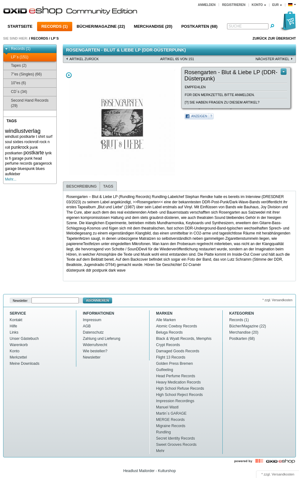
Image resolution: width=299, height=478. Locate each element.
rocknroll (31, 142)
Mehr (160, 451)
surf (49, 136)
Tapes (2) (15, 65)
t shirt (40, 136)
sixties (18, 142)
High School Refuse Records (180, 388)
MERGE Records (170, 420)
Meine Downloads (24, 363)
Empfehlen (195, 87)
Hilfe (13, 326)
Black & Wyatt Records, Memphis (183, 338)
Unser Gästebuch (24, 338)
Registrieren (233, 5)
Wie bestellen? (95, 351)
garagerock (42, 163)
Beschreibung (81, 186)
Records (39, 38)
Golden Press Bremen (174, 363)
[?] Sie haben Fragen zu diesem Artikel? (222, 102)
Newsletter (20, 300)
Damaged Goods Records (177, 351)
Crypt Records (168, 345)
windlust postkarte (20, 136)
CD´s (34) (16, 91)
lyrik (48, 153)
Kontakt (16, 320)
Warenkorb (19, 345)
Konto (14, 351)
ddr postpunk (96, 270)
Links (14, 332)
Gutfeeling (164, 370)
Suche (235, 26)
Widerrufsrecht (95, 345)
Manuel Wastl (167, 407)
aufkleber (12, 174)
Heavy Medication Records (178, 382)
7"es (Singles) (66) (23, 74)
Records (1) (54, 26)
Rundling (163, 432)
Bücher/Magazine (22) (101, 26)
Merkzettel (18, 357)
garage (11, 169)
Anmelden (207, 5)
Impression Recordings (175, 401)
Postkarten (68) (199, 26)
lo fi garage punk (19, 158)
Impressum (92, 320)
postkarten (13, 153)
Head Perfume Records (175, 376)
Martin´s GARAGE (171, 413)
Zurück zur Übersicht (274, 38)
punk (34, 147)
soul (8, 142)
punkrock (20, 147)
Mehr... (11, 179)
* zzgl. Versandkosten (277, 300)
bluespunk (26, 169)
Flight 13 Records (170, 357)
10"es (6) (15, 83)
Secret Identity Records (175, 438)
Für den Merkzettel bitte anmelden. (220, 95)
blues (40, 169)
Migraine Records (170, 426)
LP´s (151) (16, 57)
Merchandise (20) (153, 26)
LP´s (55, 38)
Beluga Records (169, 332)
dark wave (117, 270)
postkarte (33, 152)
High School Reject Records (179, 395)
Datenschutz (93, 332)
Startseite (19, 26)
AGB (87, 326)
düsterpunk (75, 270)
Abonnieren (97, 300)
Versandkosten (283, 474)
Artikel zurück (84, 59)
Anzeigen (199, 116)
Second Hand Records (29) (27, 103)
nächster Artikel (272, 59)
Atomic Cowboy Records (176, 326)
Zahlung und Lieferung (101, 338)
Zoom (69, 75)
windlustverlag (22, 131)
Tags (108, 186)
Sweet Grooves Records (176, 444)
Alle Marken (166, 320)
